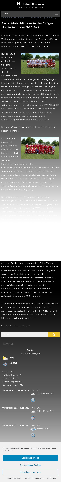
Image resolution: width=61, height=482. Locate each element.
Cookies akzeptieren (30, 458)
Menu (6, 14)
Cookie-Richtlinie (14, 478)
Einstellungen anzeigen (30, 472)
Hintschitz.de (30, 3)
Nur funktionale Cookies (30, 465)
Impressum (51, 478)
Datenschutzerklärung (34, 478)
